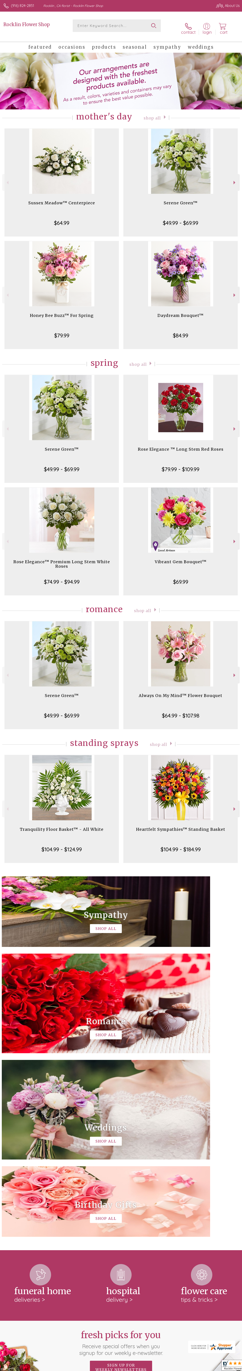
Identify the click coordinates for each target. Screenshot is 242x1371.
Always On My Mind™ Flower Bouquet (180, 691)
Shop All (152, 113)
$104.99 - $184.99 (181, 844)
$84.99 (180, 331)
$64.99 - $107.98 (180, 711)
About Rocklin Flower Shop (28, 1207)
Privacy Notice (164, 1367)
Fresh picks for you (121, 1154)
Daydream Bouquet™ (180, 311)
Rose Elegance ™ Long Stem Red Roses (180, 444)
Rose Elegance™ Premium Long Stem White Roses (61, 559)
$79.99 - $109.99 (180, 464)
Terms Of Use (138, 1367)
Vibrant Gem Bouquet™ (181, 557)
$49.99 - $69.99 (180, 218)
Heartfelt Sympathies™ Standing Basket (180, 824)
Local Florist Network (195, 1367)
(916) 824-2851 (22, 5)
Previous (7, 178)
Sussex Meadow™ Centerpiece (61, 198)
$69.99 (180, 577)
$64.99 (61, 218)
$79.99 (61, 331)
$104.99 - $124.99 (61, 844)
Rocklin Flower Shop (26, 24)
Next (235, 178)
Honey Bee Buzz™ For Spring (62, 311)
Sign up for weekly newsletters (121, 1179)
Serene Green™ (181, 198)
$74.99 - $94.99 (62, 577)
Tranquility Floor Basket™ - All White (61, 824)
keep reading (160, 1216)
